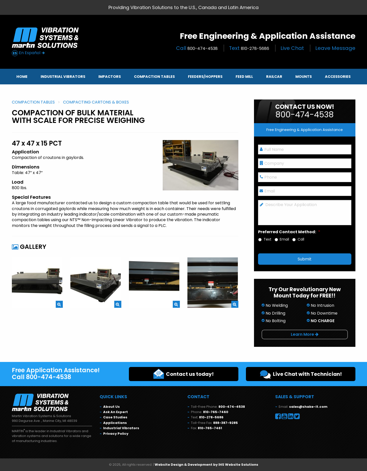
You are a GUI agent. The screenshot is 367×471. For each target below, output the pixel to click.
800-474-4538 (231, 406)
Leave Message (335, 48)
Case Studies (115, 417)
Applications (115, 422)
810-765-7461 (210, 428)
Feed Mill (244, 76)
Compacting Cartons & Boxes (96, 102)
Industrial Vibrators (63, 76)
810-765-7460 (215, 412)
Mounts (303, 76)
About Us (111, 406)
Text (249, 48)
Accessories (338, 76)
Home (21, 76)
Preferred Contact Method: (289, 232)
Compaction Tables (154, 76)
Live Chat (292, 48)
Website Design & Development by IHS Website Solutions (206, 464)
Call (197, 48)
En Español (28, 53)
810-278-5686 (211, 417)
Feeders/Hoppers (205, 76)
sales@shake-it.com (308, 406)
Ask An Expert (115, 412)
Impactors (109, 76)
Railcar (274, 76)
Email (284, 239)
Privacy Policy (115, 433)
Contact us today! (183, 374)
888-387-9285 (225, 422)
